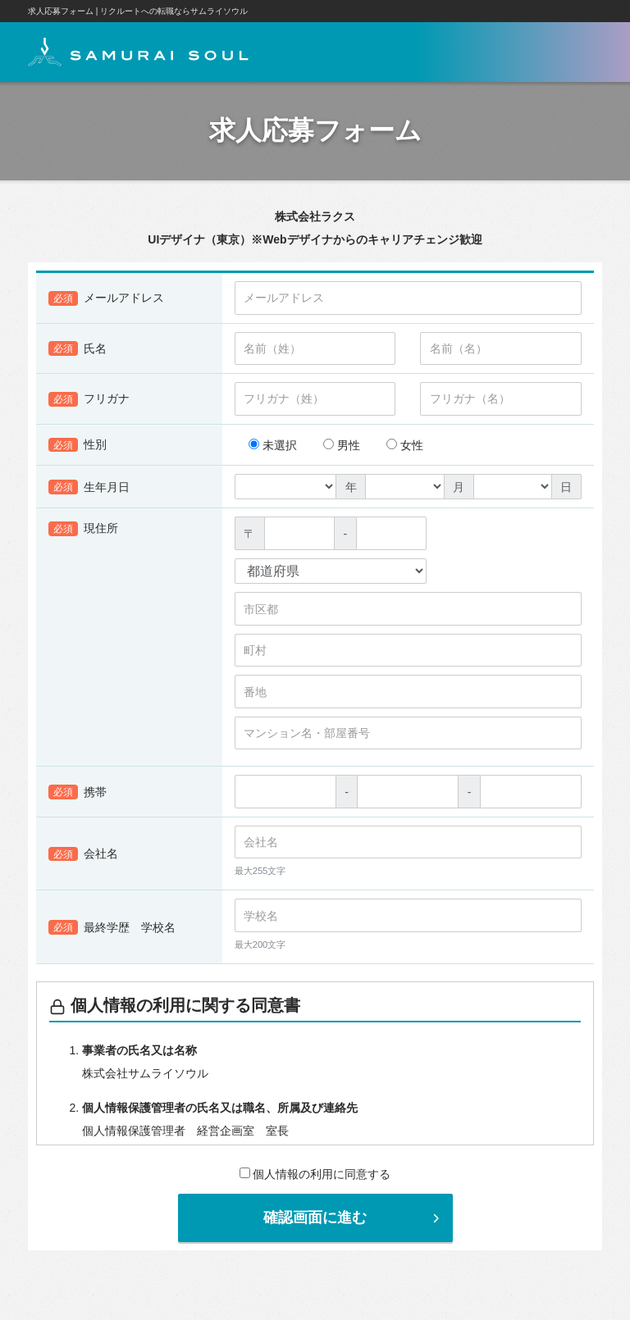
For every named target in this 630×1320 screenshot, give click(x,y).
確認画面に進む (353, 1221)
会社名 (83, 858)
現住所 (83, 533)
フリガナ (89, 403)
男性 (341, 449)
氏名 (77, 352)
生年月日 (89, 491)
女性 (404, 449)
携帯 (77, 796)
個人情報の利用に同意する (315, 1178)
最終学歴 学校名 (112, 931)
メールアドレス (106, 302)
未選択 (273, 449)
